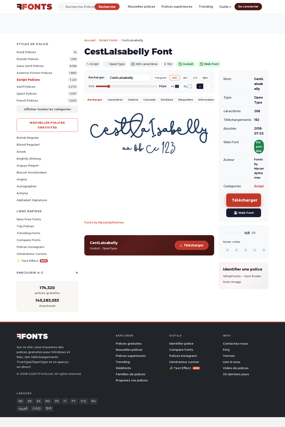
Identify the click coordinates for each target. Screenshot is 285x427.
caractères (115, 99)
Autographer (27, 186)
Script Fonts (108, 40)
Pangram (161, 77)
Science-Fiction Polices (34, 73)
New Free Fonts (29, 219)
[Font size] (127, 86)
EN (21, 401)
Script (259, 186)
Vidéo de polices (236, 368)
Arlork (21, 152)
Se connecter (248, 6)
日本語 (36, 408)
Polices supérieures (177, 6)
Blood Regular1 (28, 144)
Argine (22, 179)
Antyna (22, 193)
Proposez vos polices (132, 380)
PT (74, 401)
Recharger (94, 99)
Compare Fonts (29, 240)
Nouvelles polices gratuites (47, 125)
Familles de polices (130, 374)
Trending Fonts (28, 233)
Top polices (25, 226)
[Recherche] (88, 7)
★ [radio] (227, 249)
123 (195, 77)
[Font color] (177, 86)
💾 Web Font (244, 213)
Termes (229, 356)
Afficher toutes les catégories (47, 109)
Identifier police (181, 343)
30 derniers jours (236, 374)
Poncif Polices (27, 100)
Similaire (167, 99)
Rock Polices (26, 52)
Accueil (89, 40)
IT (65, 401)
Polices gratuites (129, 343)
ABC (175, 77)
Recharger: (96, 77)
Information (206, 99)
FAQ (226, 350)
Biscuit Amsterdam (32, 172)
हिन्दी (48, 408)
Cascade (149, 99)
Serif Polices (26, 87)
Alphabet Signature (32, 200)
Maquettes (185, 99)
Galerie (133, 99)
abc (185, 77)
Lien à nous (231, 362)
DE (30, 401)
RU (93, 401)
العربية (23, 408)
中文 (83, 401)
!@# (205, 77)
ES (38, 401)
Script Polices (28, 80)
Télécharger (191, 245)
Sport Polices (27, 93)
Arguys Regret (28, 165)
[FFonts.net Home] (34, 7)
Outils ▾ (225, 7)
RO (48, 401)
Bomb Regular (28, 138)
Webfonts (123, 368)
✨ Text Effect (32, 261)
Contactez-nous (235, 343)
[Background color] (189, 86)
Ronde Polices (28, 59)
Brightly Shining (29, 158)
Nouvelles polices (141, 6)
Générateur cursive (32, 254)
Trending (206, 6)
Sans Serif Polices (30, 66)
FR (57, 401)
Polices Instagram (30, 247)
